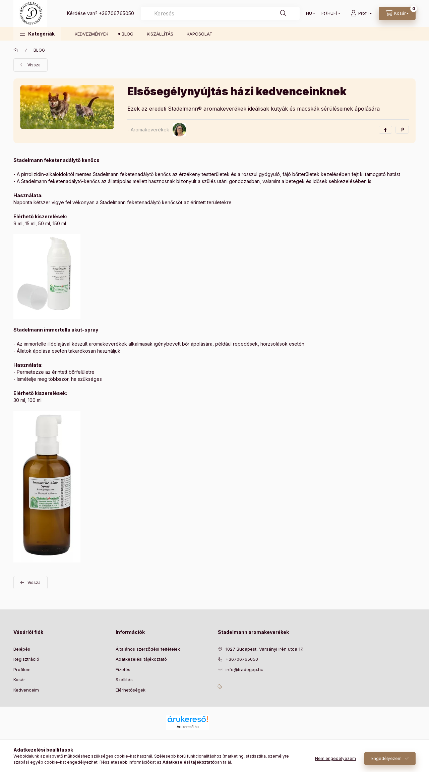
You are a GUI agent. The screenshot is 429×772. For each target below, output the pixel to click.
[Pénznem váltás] (329, 13)
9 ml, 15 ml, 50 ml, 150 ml (39, 223)
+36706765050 (116, 13)
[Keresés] (283, 13)
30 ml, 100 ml (27, 400)
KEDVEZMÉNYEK (91, 34)
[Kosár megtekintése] (397, 13)
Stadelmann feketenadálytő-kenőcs (60, 181)
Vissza (34, 64)
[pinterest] (402, 130)
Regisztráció (26, 659)
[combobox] (220, 13)
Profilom (21, 669)
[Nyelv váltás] (309, 13)
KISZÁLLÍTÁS (160, 34)
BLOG (127, 34)
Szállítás (124, 679)
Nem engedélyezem (335, 758)
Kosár (19, 679)
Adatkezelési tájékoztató (141, 659)
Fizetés (123, 669)
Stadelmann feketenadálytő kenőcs (132, 174)
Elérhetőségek (130, 690)
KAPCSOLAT (199, 34)
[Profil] (361, 13)
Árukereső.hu (187, 727)
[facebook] (385, 130)
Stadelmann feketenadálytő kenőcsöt (141, 202)
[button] (37, 34)
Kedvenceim (26, 690)
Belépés (21, 649)
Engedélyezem (386, 758)
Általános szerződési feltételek (148, 649)
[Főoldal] (15, 50)
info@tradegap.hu (244, 669)
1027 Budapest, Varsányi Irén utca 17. (264, 649)
